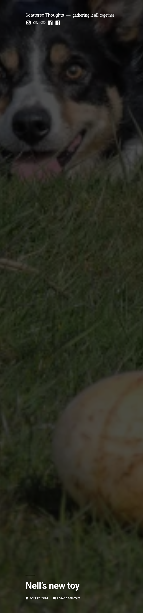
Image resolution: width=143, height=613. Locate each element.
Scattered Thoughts (45, 15)
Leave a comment (68, 598)
